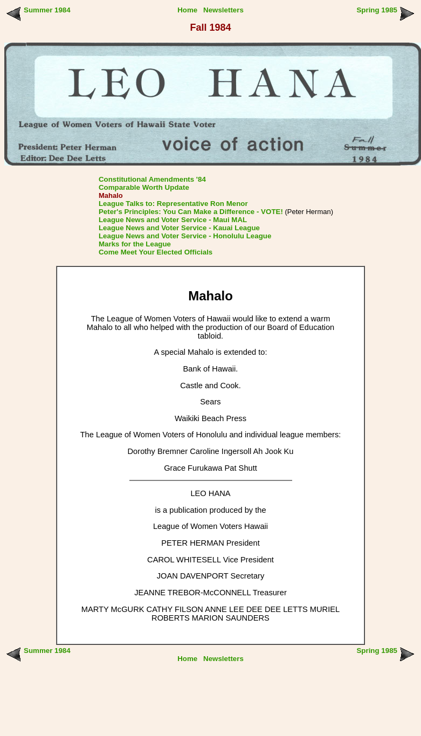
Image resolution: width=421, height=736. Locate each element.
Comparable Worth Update (144, 187)
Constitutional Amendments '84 (152, 179)
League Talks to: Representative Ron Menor (173, 204)
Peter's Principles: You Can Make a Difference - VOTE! (191, 212)
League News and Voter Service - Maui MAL (173, 220)
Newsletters (223, 10)
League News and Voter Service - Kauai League (179, 228)
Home (187, 10)
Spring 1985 (376, 10)
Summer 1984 (47, 10)
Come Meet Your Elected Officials (155, 252)
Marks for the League (135, 244)
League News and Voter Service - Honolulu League (185, 236)
